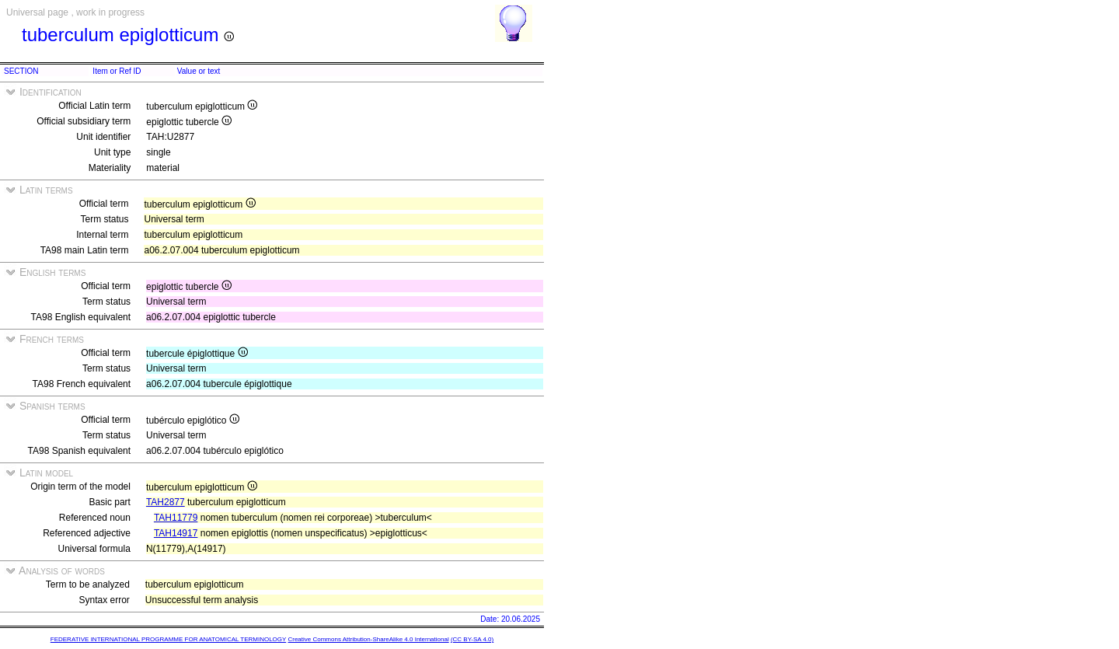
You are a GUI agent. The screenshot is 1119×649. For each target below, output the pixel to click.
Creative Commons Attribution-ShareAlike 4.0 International (368, 639)
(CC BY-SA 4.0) (472, 639)
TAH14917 (175, 533)
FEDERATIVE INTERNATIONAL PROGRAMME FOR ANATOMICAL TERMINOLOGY (168, 639)
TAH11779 (175, 517)
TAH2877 (165, 502)
